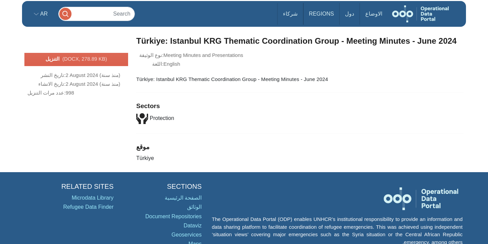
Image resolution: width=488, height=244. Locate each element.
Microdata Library (93, 198)
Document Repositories (173, 216)
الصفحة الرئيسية (183, 198)
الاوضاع (373, 14)
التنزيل (76, 59)
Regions (321, 14)
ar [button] (43, 14)
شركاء (290, 14)
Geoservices (186, 235)
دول (349, 14)
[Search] (96, 14)
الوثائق (194, 207)
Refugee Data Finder (88, 207)
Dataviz (193, 225)
